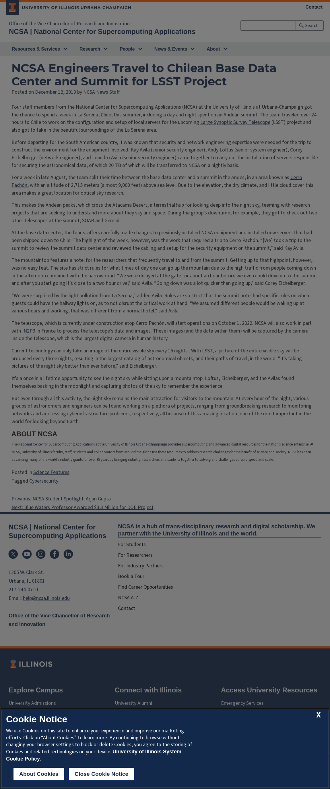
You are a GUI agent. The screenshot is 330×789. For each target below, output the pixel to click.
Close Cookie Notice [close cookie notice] (101, 774)
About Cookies (39, 774)
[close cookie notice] (318, 715)
